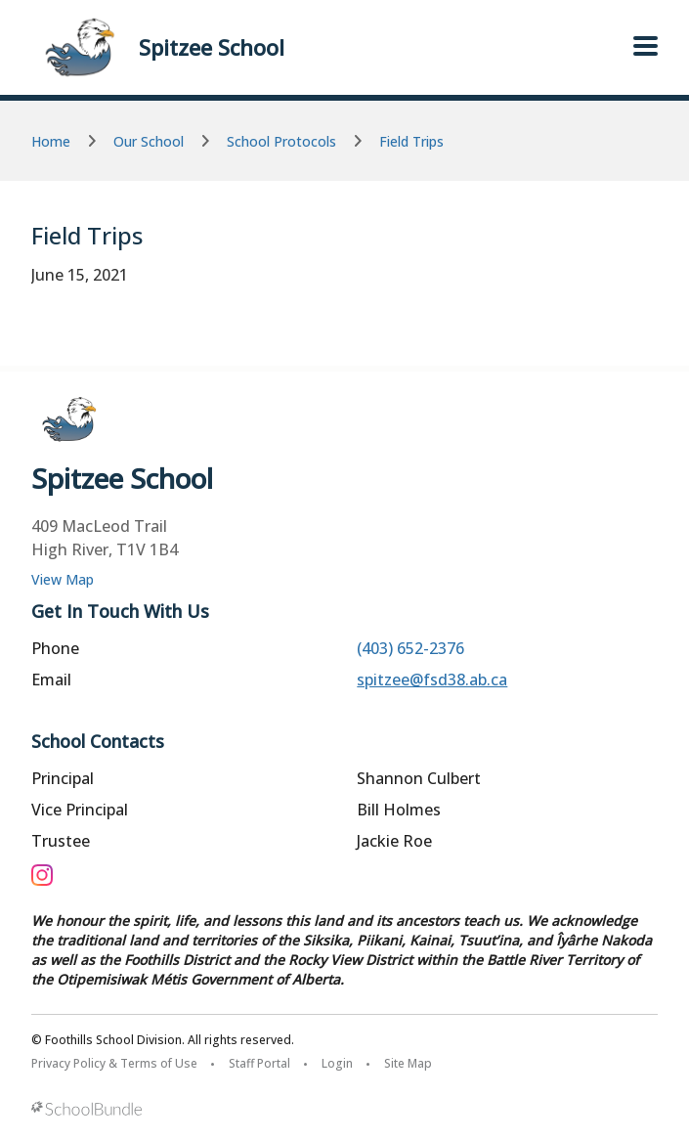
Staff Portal (259, 1063)
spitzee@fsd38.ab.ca (432, 679)
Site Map (408, 1063)
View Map (62, 579)
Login (337, 1063)
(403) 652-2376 (410, 648)
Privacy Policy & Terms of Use (114, 1063)
